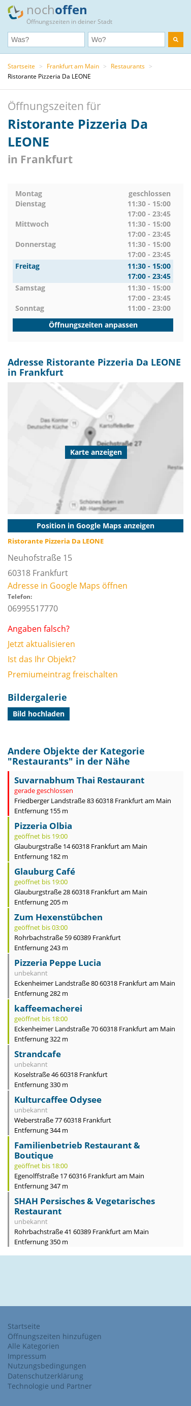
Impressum (27, 1356)
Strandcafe (37, 1054)
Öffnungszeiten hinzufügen (55, 1336)
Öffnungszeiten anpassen (93, 325)
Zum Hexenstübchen (58, 917)
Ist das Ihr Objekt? (42, 659)
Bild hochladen (39, 713)
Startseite (21, 66)
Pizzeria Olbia (43, 826)
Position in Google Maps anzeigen (95, 525)
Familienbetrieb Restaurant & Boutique (77, 1150)
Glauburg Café (44, 871)
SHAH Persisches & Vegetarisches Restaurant (84, 1206)
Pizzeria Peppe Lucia (57, 962)
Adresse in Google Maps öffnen (68, 585)
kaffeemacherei (48, 1008)
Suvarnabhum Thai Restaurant (79, 780)
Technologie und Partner (50, 1386)
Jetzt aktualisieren (41, 644)
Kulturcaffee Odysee (58, 1099)
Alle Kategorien (33, 1346)
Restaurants (128, 66)
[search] (175, 39)
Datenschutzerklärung (45, 1376)
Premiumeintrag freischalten (63, 674)
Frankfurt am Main (73, 66)
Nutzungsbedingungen (47, 1366)
